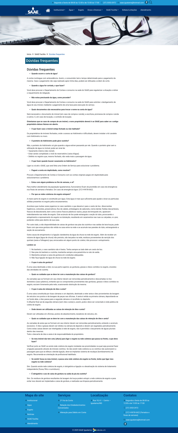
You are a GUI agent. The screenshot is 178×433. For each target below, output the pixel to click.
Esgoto (81, 10)
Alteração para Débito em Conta (72, 412)
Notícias (29, 414)
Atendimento (145, 10)
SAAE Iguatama (85, 430)
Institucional (59, 10)
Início (29, 54)
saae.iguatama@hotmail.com (131, 3)
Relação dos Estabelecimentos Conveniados (71, 406)
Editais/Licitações (129, 10)
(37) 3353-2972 (108, 3)
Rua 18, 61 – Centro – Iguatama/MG (101, 401)
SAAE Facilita (111, 10)
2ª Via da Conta (65, 400)
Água (71, 10)
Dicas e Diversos (94, 10)
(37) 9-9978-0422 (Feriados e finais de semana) (136, 413)
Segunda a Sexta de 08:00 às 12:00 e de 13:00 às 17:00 (75, 3)
